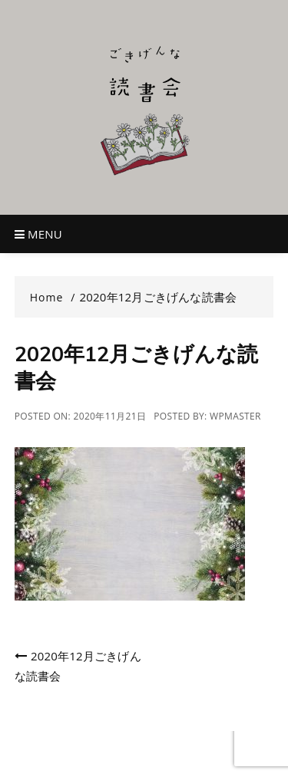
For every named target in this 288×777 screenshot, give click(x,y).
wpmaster (235, 416)
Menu (38, 234)
